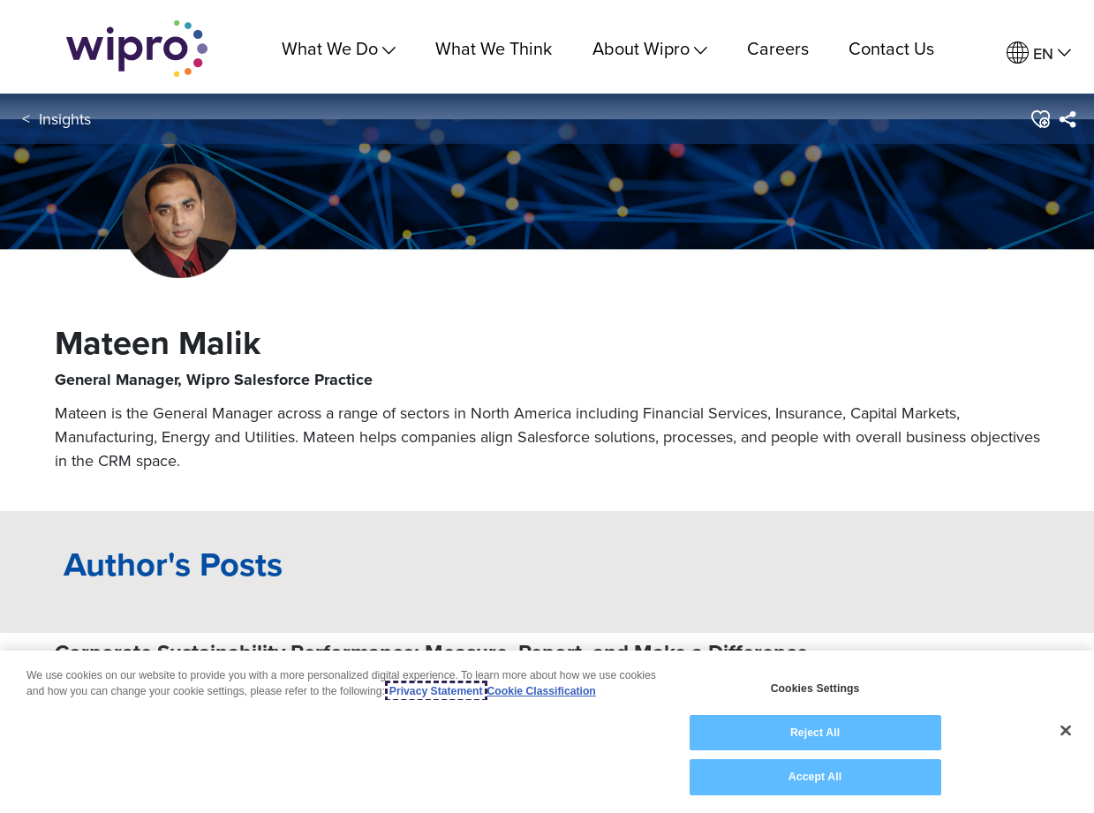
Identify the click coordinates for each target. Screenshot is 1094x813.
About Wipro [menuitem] (649, 48)
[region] (547, 732)
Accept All (814, 777)
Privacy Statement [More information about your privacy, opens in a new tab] (436, 691)
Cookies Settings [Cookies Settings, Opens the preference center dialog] (815, 688)
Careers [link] (778, 48)
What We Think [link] (493, 48)
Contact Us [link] (891, 48)
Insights (65, 122)
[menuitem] (1039, 53)
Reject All (815, 732)
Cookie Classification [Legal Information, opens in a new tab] (541, 691)
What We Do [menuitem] (339, 48)
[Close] (1065, 730)
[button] (1039, 122)
